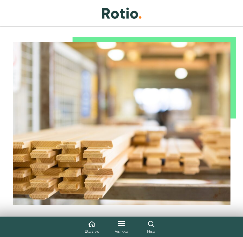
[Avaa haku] (151, 227)
